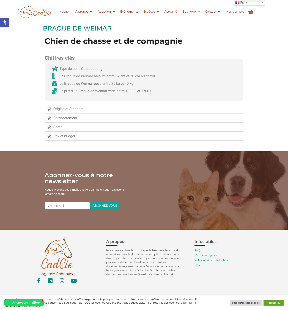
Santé (57, 127)
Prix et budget (64, 136)
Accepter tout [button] (273, 302)
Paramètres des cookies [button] (246, 302)
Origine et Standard (68, 109)
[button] (4, 22)
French (242, 3)
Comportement (65, 118)
